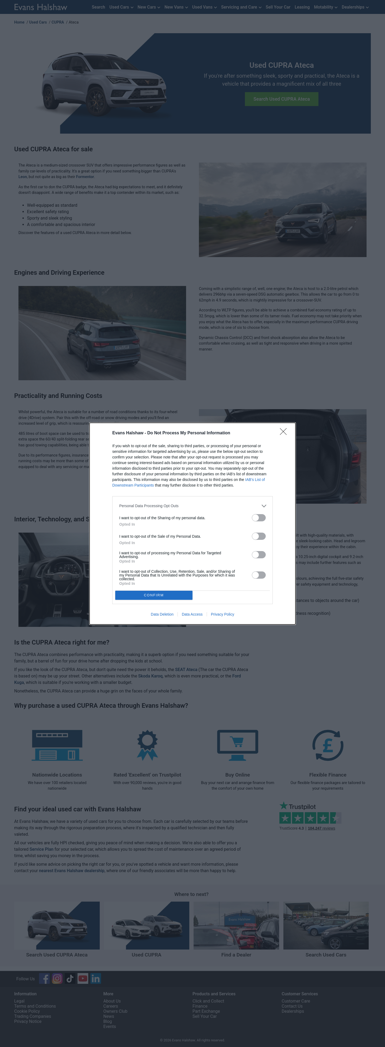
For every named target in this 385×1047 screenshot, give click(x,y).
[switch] (259, 517)
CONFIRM (154, 595)
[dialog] (192, 523)
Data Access (192, 614)
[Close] (285, 433)
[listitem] (192, 506)
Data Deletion (162, 614)
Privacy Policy (222, 614)
